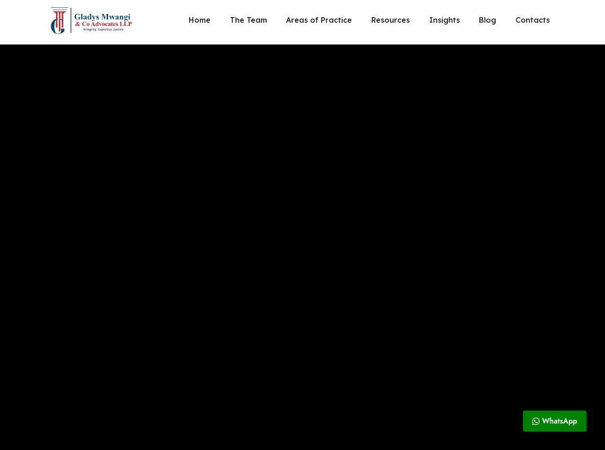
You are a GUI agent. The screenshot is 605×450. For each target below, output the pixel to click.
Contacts (533, 22)
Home (199, 22)
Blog (487, 22)
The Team (248, 22)
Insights (444, 22)
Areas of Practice (319, 22)
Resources (390, 22)
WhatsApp (554, 421)
